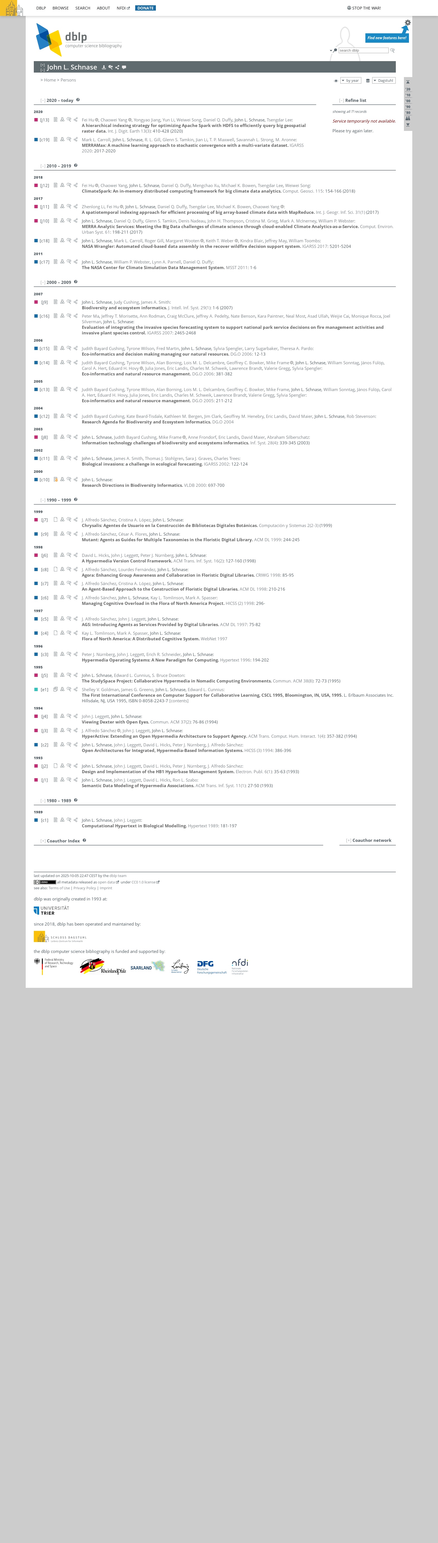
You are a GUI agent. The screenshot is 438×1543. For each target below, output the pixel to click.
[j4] (133, 1086)
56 (40, 1196)
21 (40, 975)
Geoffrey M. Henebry (81, 1031)
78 (40, 1337)
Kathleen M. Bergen (80, 865)
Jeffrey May (72, 1147)
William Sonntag (76, 1275)
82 (40, 1361)
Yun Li (71, 1098)
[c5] (117, 1086)
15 (40, 938)
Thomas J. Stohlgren (80, 1300)
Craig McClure (74, 1153)
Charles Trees (74, 1349)
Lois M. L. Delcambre (81, 938)
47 (40, 1141)
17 (40, 951)
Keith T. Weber (75, 1361)
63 (40, 1239)
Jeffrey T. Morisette (79, 1165)
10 (40, 902)
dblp (41, 8)
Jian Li (67, 1092)
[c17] (151, 951)
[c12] (111, 853)
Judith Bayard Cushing (82, 927)
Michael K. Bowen (78, 884)
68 (40, 1275)
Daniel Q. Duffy (76, 951)
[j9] (109, 927)
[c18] (111, 871)
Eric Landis (71, 1074)
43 (40, 1110)
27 (40, 1012)
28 (40, 1018)
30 (40, 1031)
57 (40, 1202)
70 (40, 1287)
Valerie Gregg (74, 1018)
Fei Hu (71, 1055)
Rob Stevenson (79, 1294)
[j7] (109, 1110)
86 (40, 1386)
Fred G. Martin (75, 1129)
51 (40, 1165)
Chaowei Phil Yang (78, 1392)
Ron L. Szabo (73, 1318)
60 (40, 1220)
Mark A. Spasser (76, 1281)
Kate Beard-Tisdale (79, 853)
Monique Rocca (76, 1214)
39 (40, 1086)
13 (40, 921)
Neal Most (71, 1171)
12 (40, 914)
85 (40, 1380)
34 (40, 1055)
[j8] (160, 927)
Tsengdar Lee (73, 1080)
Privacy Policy (84, 1443)
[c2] (117, 1043)
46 (40, 1129)
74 (40, 1312)
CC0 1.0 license (144, 1437)
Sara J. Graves (74, 1006)
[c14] (111, 878)
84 (40, 1373)
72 (40, 1300)
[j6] (109, 1043)
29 (40, 1024)
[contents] (179, 695)
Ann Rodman (73, 1220)
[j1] (132, 1043)
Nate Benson (73, 859)
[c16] (111, 859)
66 (40, 1263)
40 (40, 1092)
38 (40, 1080)
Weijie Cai (70, 902)
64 (40, 1245)
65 (40, 1257)
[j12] (110, 884)
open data (106, 1437)
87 (40, 1392)
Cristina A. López (77, 1110)
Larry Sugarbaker (77, 1312)
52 (40, 1171)
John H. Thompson (79, 1330)
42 (40, 1104)
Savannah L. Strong (79, 1306)
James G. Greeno (77, 1012)
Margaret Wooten (78, 1380)
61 (40, 1227)
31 (40, 1037)
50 (40, 1159)
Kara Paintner (74, 1190)
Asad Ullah (71, 1355)
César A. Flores (75, 963)
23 (40, 988)
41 (40, 1098)
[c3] (125, 1086)
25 (40, 1000)
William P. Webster (79, 1367)
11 (40, 908)
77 (40, 1330)
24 (40, 994)
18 (40, 957)
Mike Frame (72, 969)
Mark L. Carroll (75, 908)
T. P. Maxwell (73, 1141)
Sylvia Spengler (75, 1287)
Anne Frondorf (75, 975)
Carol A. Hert (73, 1037)
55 (40, 1190)
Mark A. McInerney (79, 1159)
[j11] (120, 884)
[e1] (117, 921)
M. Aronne (71, 847)
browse (61, 8)
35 (40, 1061)
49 (40, 1153)
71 (40, 1294)
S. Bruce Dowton (77, 945)
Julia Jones (71, 1067)
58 (40, 1208)
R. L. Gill (69, 988)
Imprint (106, 1443)
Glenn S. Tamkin (76, 1324)
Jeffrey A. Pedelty (77, 1208)
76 (40, 1324)
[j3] (141, 1086)
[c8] (109, 957)
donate (145, 8)
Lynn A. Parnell (75, 1202)
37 (40, 1074)
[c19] (111, 847)
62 (40, 1233)
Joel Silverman (75, 1257)
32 (40, 1043)
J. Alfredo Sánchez (82, 1227)
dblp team (118, 1431)
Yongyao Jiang (74, 1061)
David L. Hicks (74, 1043)
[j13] (110, 951)
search (82, 8)
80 (40, 1349)
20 (40, 969)
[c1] (172, 1086)
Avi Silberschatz (76, 1245)
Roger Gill (70, 994)
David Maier (76, 1123)
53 (40, 1177)
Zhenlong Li (72, 1104)
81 (40, 1355)
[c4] (118, 1281)
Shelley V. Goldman (79, 1000)
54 (40, 1184)
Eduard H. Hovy (76, 1049)
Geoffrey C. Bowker (80, 890)
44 (40, 1117)
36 (40, 1067)
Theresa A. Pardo (77, 1196)
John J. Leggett (74, 1086)
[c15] (118, 927)
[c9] (109, 963)
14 (40, 927)
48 (40, 1147)
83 (40, 1367)
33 (40, 1049)
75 (40, 1318)
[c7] (117, 1110)
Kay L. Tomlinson (77, 1337)
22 (40, 981)
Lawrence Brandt (77, 896)
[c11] (111, 1006)
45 (40, 1123)
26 (40, 1006)
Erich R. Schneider (78, 1233)
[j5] (109, 921)
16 (40, 945)
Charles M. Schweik (79, 1239)
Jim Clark (69, 914)
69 (40, 1281)
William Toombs (76, 1343)
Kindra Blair (72, 871)
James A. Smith (75, 1263)
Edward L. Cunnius (79, 921)
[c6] (142, 1227)
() (103, 131)
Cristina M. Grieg (77, 1024)
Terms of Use (59, 1443)
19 (40, 963)
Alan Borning (73, 878)
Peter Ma (69, 1117)
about (103, 8)
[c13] (122, 878)
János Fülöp (72, 981)
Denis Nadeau (74, 1177)
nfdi (121, 8)
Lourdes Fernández (79, 957)
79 (40, 1343)
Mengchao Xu (74, 1386)
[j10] (140, 951)
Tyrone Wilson (75, 1373)
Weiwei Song (73, 1269)
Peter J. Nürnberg (77, 1184)
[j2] (125, 1043)
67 (40, 1269)
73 (40, 1306)
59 (40, 1214)
